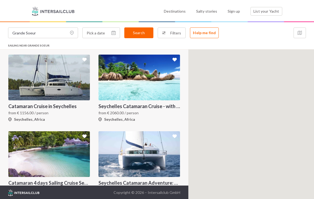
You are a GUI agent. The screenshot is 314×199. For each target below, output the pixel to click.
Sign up (234, 11)
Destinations (175, 11)
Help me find (204, 32)
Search (139, 32)
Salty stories (206, 11)
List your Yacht (266, 11)
